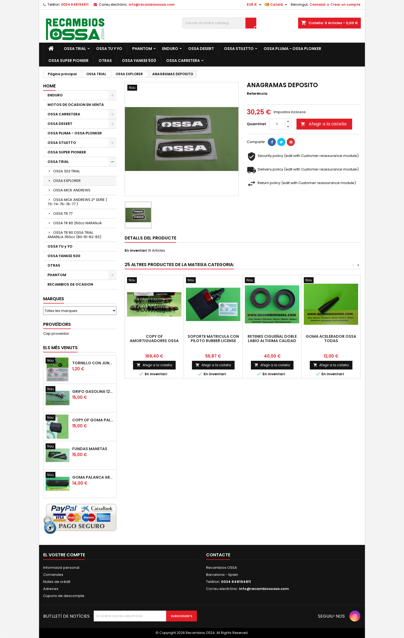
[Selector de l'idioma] (277, 4)
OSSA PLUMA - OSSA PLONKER (292, 48)
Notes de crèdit (56, 581)
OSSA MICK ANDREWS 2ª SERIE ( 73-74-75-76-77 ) (77, 202)
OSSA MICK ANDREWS (71, 190)
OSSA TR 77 (62, 213)
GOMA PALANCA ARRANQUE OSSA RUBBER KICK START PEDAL (93, 477)
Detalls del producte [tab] (150, 238)
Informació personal (61, 567)
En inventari (136, 250)
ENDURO (170, 48)
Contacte (218, 555)
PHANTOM (142, 48)
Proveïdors (57, 324)
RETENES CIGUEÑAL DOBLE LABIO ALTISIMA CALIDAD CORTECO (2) (272, 341)
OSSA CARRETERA (183, 60)
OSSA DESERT (201, 48)
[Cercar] (219, 23)
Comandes (53, 574)
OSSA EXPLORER (67, 180)
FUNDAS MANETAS (89, 449)
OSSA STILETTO (239, 48)
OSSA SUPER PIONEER (68, 60)
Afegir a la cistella (323, 124)
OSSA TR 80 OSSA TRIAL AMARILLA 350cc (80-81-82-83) (74, 234)
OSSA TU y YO (109, 48)
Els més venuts (60, 348)
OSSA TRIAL (75, 48)
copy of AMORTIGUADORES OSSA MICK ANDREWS (154, 341)
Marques (53, 299)
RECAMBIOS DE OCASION (70, 284)
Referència (257, 93)
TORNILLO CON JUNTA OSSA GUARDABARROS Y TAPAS (93, 363)
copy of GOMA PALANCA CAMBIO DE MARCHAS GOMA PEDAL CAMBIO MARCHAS (93, 420)
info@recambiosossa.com (152, 4)
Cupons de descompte (63, 595)
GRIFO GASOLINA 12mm (93, 391)
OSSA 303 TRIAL (66, 171)
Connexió (318, 4)
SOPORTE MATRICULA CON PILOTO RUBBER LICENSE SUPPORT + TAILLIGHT (213, 341)
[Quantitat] (277, 124)
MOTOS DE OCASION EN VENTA (76, 104)
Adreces (50, 588)
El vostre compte (64, 555)
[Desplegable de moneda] (255, 4)
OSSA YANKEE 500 (139, 60)
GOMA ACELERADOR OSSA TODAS (331, 338)
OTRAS (105, 60)
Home (49, 86)
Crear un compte (345, 4)
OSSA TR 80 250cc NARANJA (77, 223)
